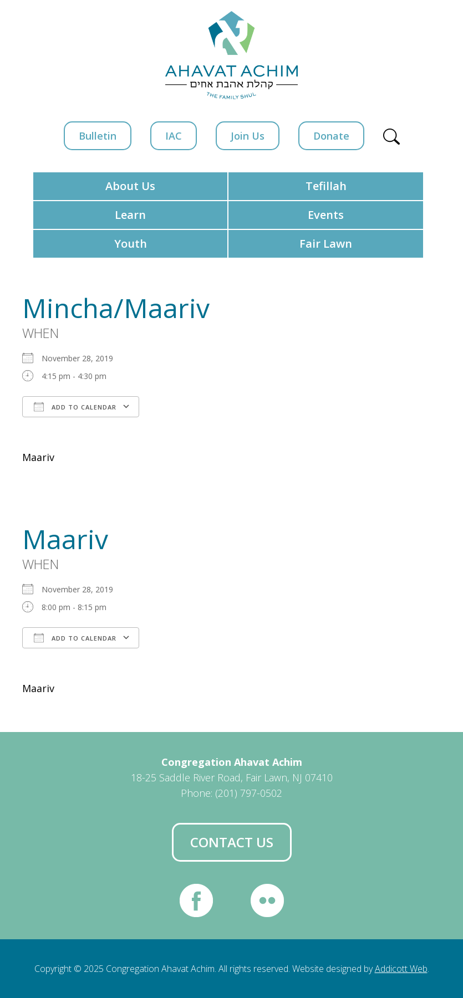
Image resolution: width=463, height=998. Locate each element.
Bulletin (97, 135)
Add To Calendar (75, 407)
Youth (130, 243)
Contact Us (231, 842)
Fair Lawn (325, 243)
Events (326, 214)
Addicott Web (401, 969)
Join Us (247, 135)
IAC (173, 135)
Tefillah (326, 185)
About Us (130, 185)
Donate (331, 135)
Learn (130, 214)
